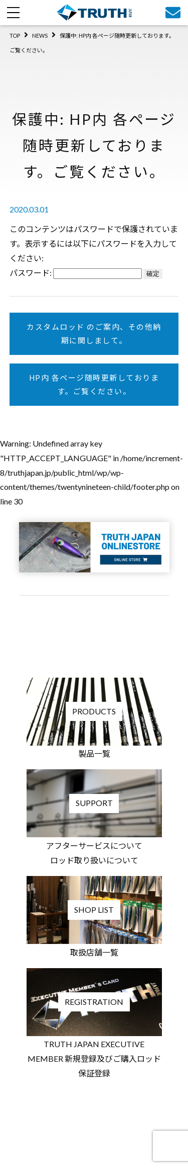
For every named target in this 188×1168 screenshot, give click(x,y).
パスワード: (76, 272)
